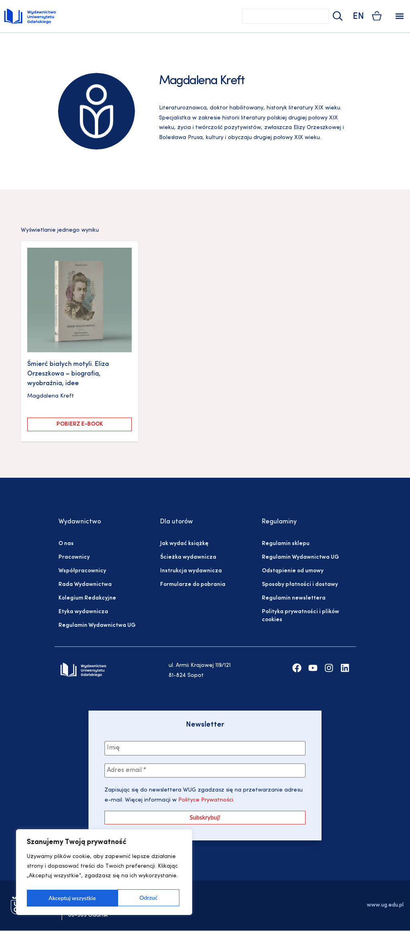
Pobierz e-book (79, 424)
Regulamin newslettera (294, 598)
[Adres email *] (205, 770)
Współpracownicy (82, 571)
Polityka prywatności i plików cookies (300, 616)
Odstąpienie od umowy (293, 571)
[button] (399, 16)
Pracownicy (74, 557)
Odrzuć (57, 898)
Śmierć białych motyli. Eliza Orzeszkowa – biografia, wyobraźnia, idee (68, 374)
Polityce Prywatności (205, 801)
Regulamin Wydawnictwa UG (97, 625)
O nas (66, 544)
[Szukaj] (337, 16)
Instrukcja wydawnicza (191, 571)
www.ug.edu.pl (385, 906)
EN (358, 16)
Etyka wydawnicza (83, 612)
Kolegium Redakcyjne (87, 598)
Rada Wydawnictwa (85, 585)
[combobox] (285, 16)
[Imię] (205, 748)
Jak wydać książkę (184, 544)
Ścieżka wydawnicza (188, 557)
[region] (104, 873)
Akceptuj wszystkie (136, 898)
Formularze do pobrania (192, 585)
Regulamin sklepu (286, 544)
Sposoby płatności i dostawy (300, 585)
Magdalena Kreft (50, 396)
